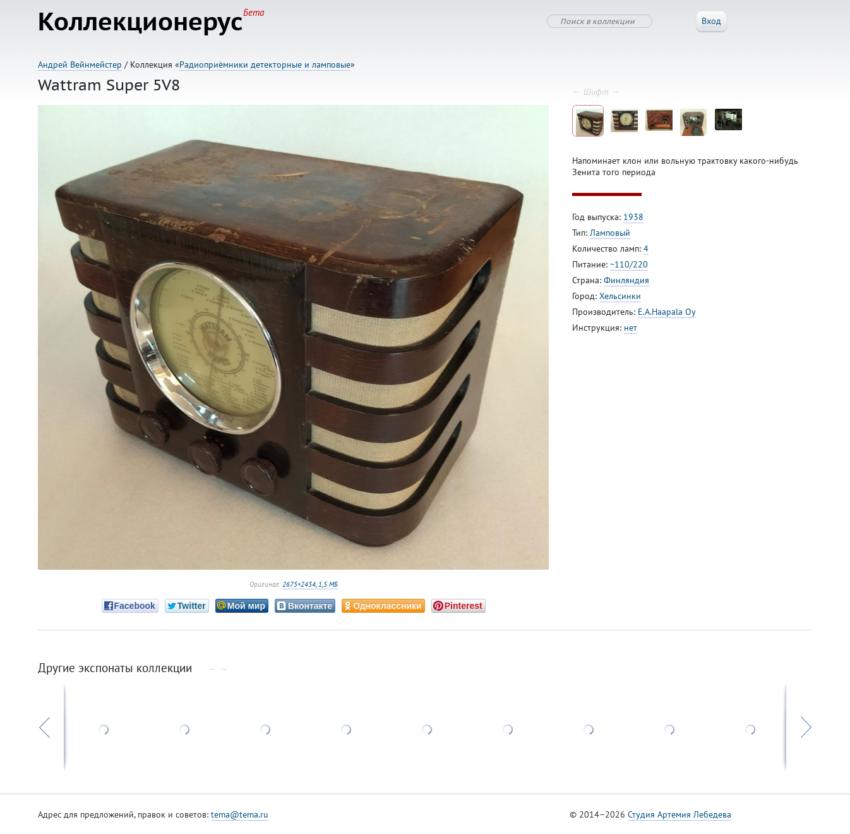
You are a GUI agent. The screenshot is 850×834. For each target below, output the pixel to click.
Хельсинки (620, 296)
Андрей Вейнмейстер (80, 64)
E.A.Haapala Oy (667, 311)
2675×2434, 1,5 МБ (310, 584)
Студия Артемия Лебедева (679, 814)
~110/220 (629, 264)
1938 (633, 217)
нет (630, 327)
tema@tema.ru (239, 814)
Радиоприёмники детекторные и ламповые (264, 64)
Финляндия (626, 280)
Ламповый (610, 232)
